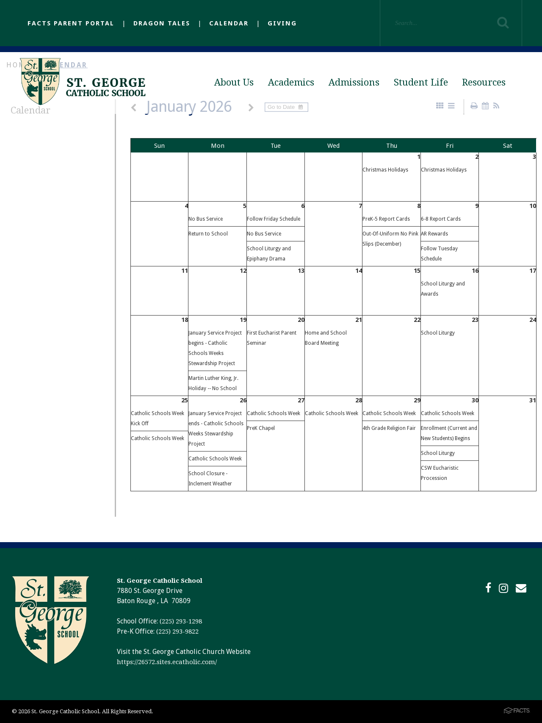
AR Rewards (434, 234)
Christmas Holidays (385, 170)
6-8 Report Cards (441, 219)
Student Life (421, 82)
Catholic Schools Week (157, 438)
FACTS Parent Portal (71, 23)
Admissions (354, 82)
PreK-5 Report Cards (386, 219)
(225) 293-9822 (177, 631)
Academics (291, 82)
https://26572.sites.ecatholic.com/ (167, 662)
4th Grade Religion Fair (389, 428)
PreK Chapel (261, 428)
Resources (484, 82)
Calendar (229, 23)
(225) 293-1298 (181, 621)
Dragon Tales (161, 23)
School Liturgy (438, 333)
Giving (282, 23)
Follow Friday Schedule (273, 219)
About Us (234, 82)
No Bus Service (205, 219)
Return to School (208, 234)
